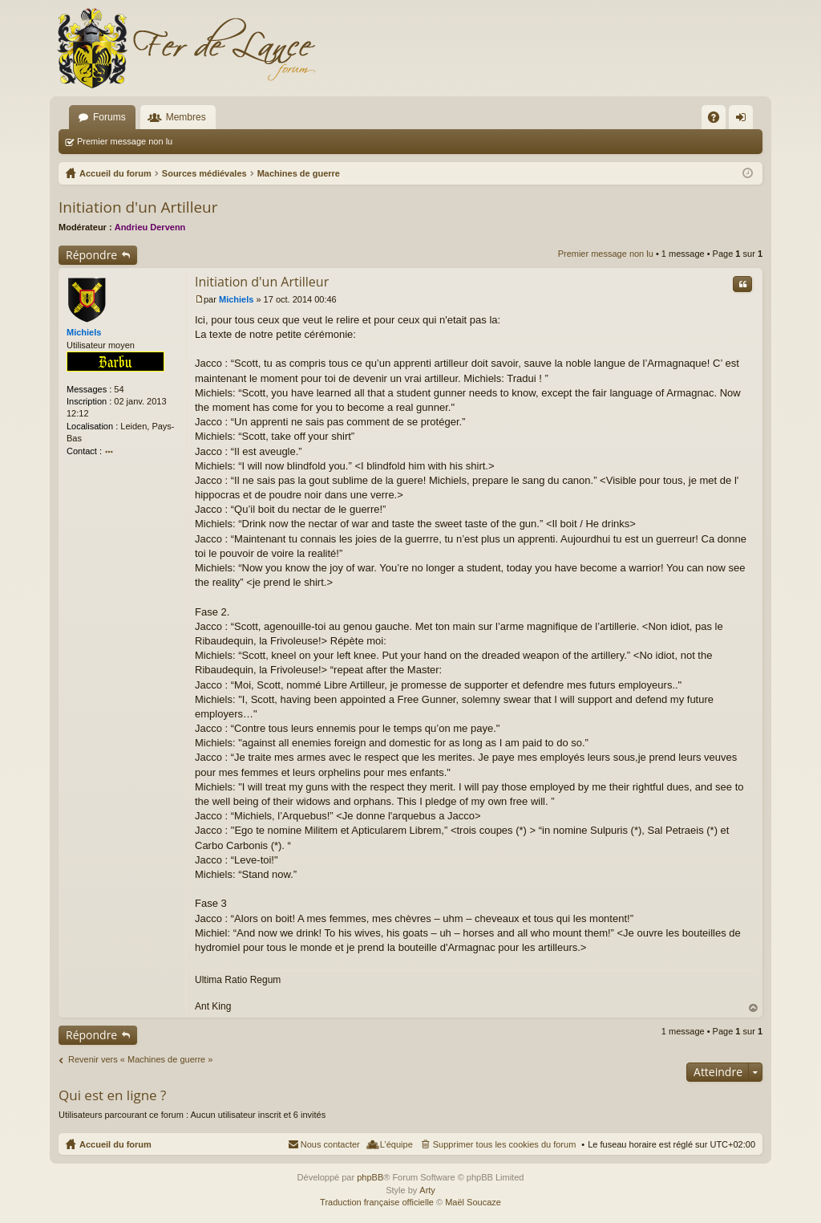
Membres (186, 117)
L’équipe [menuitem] (396, 1144)
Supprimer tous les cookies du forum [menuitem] (504, 1144)
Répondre (91, 254)
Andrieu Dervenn (150, 227)
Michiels (84, 332)
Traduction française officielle (377, 1202)
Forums (109, 117)
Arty (427, 1190)
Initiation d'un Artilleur (138, 207)
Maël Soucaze (473, 1202)
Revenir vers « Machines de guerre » (140, 1059)
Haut (753, 1008)
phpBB (370, 1177)
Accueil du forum (115, 1144)
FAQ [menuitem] (719, 120)
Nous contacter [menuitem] (330, 1144)
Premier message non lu (124, 141)
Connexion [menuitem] (744, 120)
